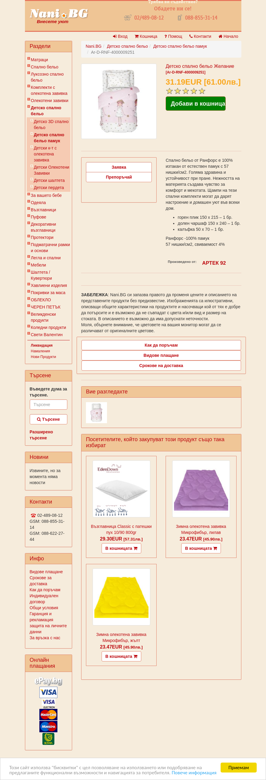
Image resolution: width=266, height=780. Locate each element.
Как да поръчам (45, 589)
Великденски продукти (43, 317)
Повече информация (194, 772)
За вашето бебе (46, 195)
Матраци (39, 59)
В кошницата (121, 548)
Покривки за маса (48, 292)
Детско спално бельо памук (49, 137)
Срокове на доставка (161, 365)
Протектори (42, 237)
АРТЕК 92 (214, 263)
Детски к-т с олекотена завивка (45, 154)
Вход (120, 36)
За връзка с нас (45, 637)
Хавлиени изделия (49, 285)
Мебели (38, 265)
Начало (228, 36)
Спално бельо (45, 67)
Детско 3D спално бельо (51, 124)
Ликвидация (42, 345)
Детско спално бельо (46, 110)
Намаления (40, 351)
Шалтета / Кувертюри (41, 275)
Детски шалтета (49, 180)
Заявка (119, 167)
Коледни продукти (48, 327)
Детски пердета (49, 187)
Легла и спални (46, 257)
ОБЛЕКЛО (41, 299)
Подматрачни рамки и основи (50, 247)
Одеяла (38, 202)
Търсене (48, 419)
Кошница (146, 36)
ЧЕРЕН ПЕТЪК (46, 307)
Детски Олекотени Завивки (51, 170)
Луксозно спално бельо (47, 77)
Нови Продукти (43, 357)
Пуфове (38, 217)
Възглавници (43, 209)
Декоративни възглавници (43, 227)
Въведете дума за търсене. (48, 392)
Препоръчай (119, 177)
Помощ (173, 36)
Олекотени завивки (50, 100)
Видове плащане (46, 571)
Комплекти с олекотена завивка (49, 90)
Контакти (200, 36)
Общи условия (44, 607)
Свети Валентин (47, 334)
